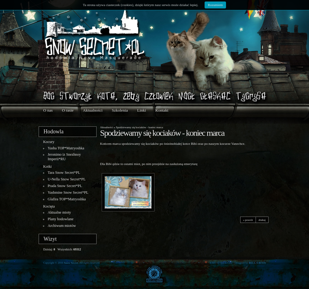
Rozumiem (215, 5)
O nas (48, 110)
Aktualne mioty (59, 212)
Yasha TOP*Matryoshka (66, 148)
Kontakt (161, 110)
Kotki (47, 166)
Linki (141, 110)
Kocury (48, 142)
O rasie (68, 110)
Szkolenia (120, 110)
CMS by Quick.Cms (221, 262)
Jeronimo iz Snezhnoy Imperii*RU (64, 156)
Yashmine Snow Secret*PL (68, 192)
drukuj (262, 219)
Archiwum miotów (62, 226)
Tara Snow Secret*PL (64, 172)
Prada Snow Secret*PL (65, 186)
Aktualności (93, 110)
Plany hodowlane (61, 219)
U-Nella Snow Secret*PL (67, 179)
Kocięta (49, 206)
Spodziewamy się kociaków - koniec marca (139, 127)
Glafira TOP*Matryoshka (67, 199)
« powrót (248, 219)
